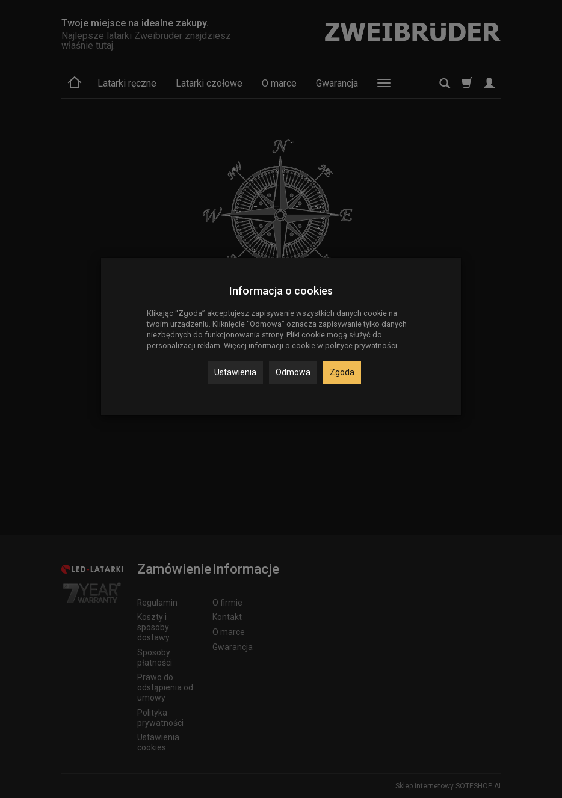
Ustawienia (235, 372)
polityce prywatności (361, 345)
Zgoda (342, 372)
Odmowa (293, 372)
